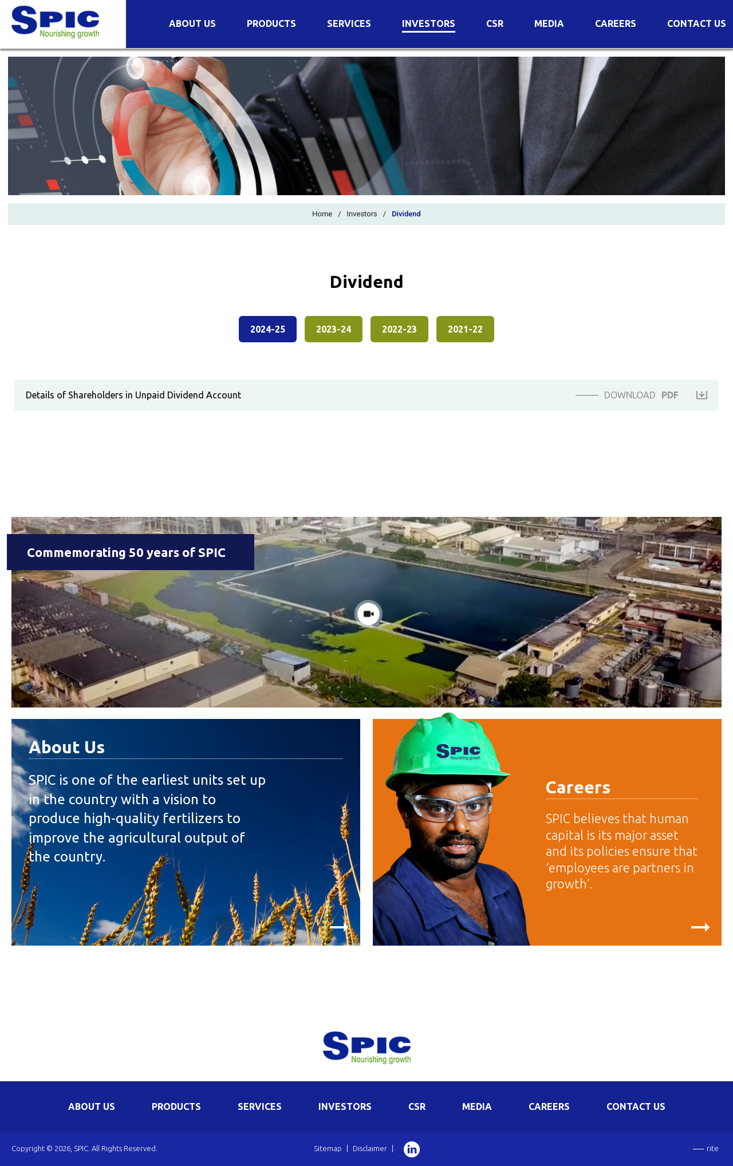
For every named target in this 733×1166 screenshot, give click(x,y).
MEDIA (477, 1106)
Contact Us (696, 24)
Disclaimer (370, 1148)
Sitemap (328, 1148)
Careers (615, 24)
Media (549, 24)
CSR (494, 24)
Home (322, 214)
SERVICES (260, 1106)
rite (713, 1148)
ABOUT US (91, 1106)
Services (349, 24)
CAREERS (549, 1106)
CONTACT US (635, 1106)
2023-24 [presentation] (333, 329)
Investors (428, 24)
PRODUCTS (176, 1106)
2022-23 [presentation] (399, 329)
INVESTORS (345, 1106)
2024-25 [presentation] (267, 329)
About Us (192, 24)
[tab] (267, 332)
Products (271, 24)
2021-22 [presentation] (465, 329)
